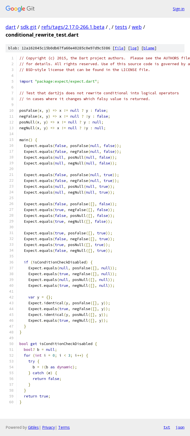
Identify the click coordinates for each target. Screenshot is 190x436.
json (180, 427)
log (133, 48)
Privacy (48, 427)
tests (121, 27)
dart (11, 27)
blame (149, 48)
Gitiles (33, 427)
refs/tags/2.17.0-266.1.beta (72, 27)
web (137, 27)
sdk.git (28, 27)
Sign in (178, 8)
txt (166, 427)
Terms (64, 427)
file (119, 48)
